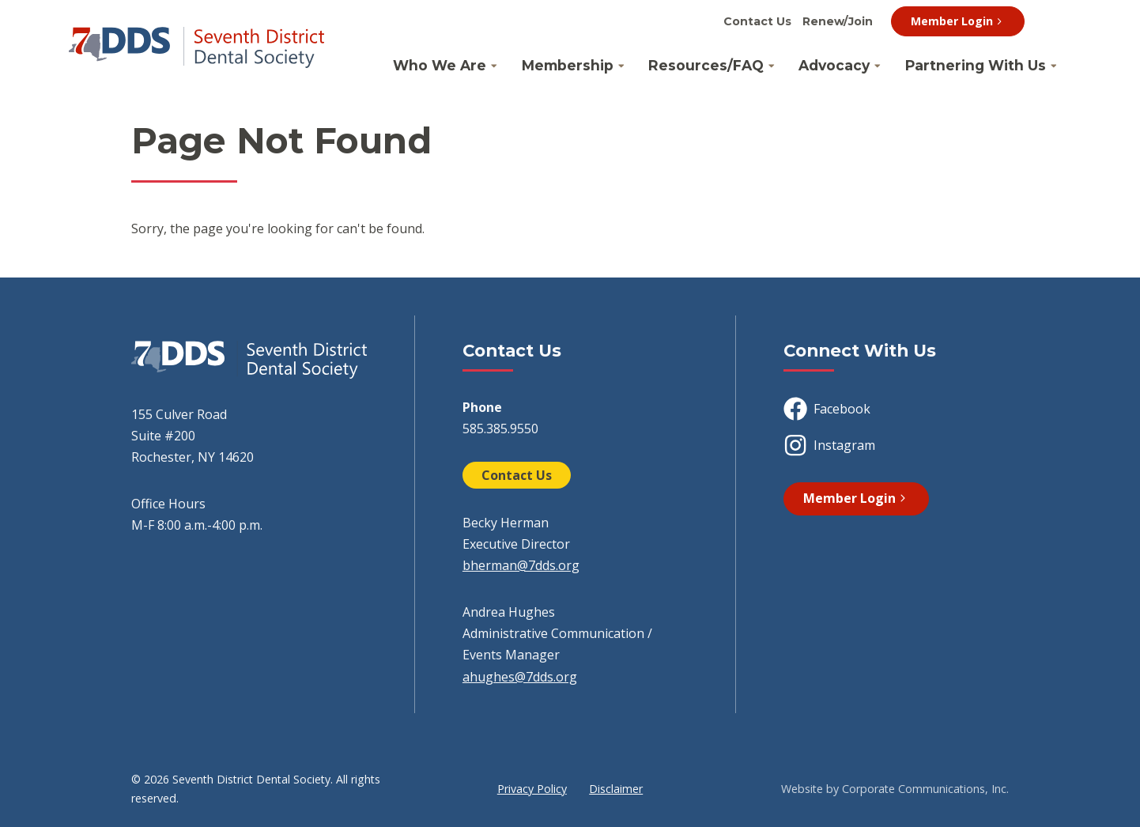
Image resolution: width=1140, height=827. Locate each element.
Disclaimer (616, 788)
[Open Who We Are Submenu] (494, 65)
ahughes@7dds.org (519, 676)
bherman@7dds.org (520, 565)
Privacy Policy (532, 788)
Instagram (829, 445)
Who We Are (439, 65)
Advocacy (834, 65)
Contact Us (757, 21)
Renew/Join (837, 21)
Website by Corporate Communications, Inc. (895, 788)
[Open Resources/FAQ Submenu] (772, 65)
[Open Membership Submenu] (621, 65)
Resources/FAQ (706, 65)
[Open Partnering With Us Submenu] (1054, 65)
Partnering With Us (975, 65)
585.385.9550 (500, 428)
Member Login (958, 20)
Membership (567, 65)
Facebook (826, 409)
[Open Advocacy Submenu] (877, 65)
